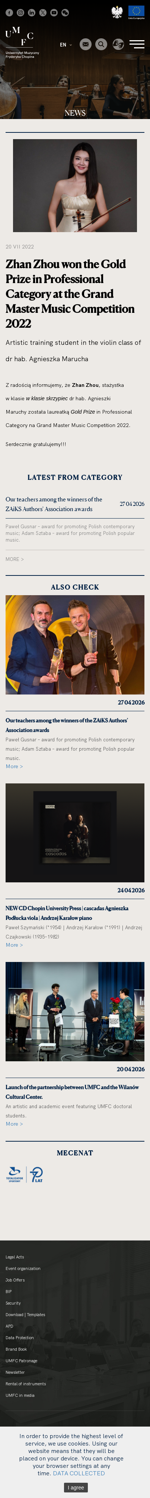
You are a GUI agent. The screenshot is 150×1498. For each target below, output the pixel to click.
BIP (9, 1291)
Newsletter (15, 1372)
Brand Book (16, 1349)
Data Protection (20, 1337)
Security (13, 1303)
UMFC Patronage (21, 1360)
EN (66, 45)
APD (9, 1326)
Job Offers (15, 1280)
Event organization (23, 1268)
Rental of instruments (26, 1383)
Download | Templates (25, 1314)
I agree (76, 1488)
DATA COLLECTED (79, 1473)
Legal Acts (15, 1257)
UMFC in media (20, 1395)
